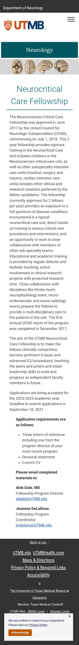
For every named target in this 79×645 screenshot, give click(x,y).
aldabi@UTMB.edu (31, 499)
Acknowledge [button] (20, 632)
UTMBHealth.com (48, 552)
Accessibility (38, 574)
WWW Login (36, 611)
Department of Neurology (23, 7)
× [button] (69, 616)
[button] (71, 19)
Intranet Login (60, 611)
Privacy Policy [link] (38, 625)
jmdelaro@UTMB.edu (34, 525)
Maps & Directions (39, 560)
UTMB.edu (22, 552)
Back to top (39, 542)
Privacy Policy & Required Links (38, 567)
